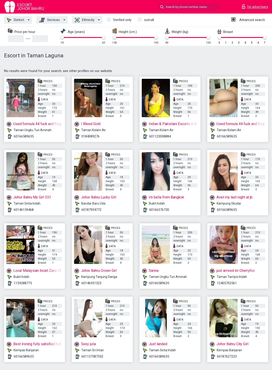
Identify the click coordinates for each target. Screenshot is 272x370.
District (15, 20)
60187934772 (91, 210)
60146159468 (24, 210)
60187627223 (227, 356)
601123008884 (160, 136)
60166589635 (24, 136)
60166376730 (159, 210)
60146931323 (91, 283)
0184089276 (90, 136)
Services (49, 20)
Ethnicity (84, 20)
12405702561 (227, 283)
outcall (149, 20)
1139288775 (23, 283)
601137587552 (92, 356)
